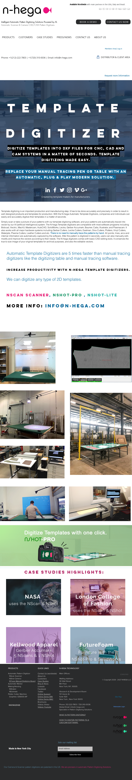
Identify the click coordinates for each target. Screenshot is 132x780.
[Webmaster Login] (119, 707)
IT (110, 9)
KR (113, 9)
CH (128, 9)
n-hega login (124, 674)
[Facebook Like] (112, 668)
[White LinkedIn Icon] (47, 190)
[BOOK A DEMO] (88, 22)
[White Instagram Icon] (69, 190)
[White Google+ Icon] (84, 190)
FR (107, 9)
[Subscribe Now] (75, 755)
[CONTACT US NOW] (118, 22)
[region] (33, 597)
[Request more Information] (117, 76)
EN (100, 9)
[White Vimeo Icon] (77, 190)
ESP (124, 9)
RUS (120, 9)
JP (116, 9)
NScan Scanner (28, 295)
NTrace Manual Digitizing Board (22, 681)
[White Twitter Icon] (62, 190)
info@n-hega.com (63, 57)
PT (104, 9)
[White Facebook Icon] (55, 190)
